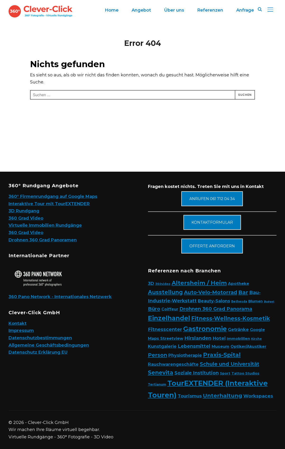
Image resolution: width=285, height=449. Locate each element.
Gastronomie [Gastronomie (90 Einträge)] (205, 329)
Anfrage (245, 10)
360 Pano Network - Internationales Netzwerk (60, 296)
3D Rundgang (24, 211)
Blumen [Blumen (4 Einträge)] (255, 301)
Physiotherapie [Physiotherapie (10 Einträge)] (185, 355)
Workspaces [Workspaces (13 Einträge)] (258, 396)
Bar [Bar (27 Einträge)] (243, 292)
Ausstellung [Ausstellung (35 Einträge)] (165, 292)
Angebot (141, 10)
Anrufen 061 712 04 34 (212, 198)
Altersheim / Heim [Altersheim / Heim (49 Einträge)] (199, 282)
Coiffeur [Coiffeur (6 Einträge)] (169, 309)
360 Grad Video (26, 218)
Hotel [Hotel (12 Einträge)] (219, 338)
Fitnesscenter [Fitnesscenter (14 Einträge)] (165, 329)
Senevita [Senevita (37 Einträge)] (160, 372)
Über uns (174, 10)
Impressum (21, 330)
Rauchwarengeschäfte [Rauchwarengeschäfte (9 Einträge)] (173, 364)
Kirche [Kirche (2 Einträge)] (256, 338)
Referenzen (210, 10)
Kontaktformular (212, 222)
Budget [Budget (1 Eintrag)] (269, 301)
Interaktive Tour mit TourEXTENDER (49, 203)
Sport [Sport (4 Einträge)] (225, 373)
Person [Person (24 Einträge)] (157, 355)
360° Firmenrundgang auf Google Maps (53, 196)
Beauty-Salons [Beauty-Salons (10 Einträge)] (214, 300)
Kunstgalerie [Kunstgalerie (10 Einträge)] (162, 346)
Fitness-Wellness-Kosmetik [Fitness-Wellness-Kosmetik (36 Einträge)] (230, 318)
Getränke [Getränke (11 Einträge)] (238, 329)
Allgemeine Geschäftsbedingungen (49, 345)
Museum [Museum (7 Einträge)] (220, 346)
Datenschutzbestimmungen (40, 337)
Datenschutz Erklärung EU (38, 352)
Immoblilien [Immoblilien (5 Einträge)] (238, 338)
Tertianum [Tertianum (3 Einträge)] (157, 384)
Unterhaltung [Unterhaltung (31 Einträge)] (222, 395)
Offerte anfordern (212, 246)
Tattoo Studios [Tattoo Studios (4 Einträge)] (245, 373)
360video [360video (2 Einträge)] (162, 284)
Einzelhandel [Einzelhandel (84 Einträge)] (169, 318)
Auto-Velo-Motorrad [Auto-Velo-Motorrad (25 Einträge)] (210, 292)
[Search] (260, 9)
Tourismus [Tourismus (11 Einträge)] (190, 396)
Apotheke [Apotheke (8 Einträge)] (238, 283)
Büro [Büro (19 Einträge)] (154, 309)
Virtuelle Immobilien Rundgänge (45, 225)
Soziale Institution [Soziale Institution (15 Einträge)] (196, 373)
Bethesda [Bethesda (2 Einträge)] (239, 301)
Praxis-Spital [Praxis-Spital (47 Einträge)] (222, 354)
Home (112, 10)
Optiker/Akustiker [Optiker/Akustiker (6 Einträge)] (248, 346)
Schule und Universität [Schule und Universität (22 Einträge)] (229, 364)
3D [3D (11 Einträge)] (151, 283)
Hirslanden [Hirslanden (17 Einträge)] (197, 338)
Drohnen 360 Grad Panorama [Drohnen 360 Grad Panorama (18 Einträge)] (215, 309)
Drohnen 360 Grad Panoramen (43, 240)
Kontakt (18, 323)
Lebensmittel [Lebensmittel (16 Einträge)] (194, 346)
